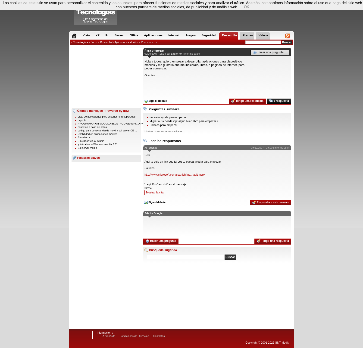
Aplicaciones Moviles (126, 42)
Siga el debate (155, 101)
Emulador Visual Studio (91, 141)
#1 (145, 147)
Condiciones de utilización (134, 336)
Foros (94, 42)
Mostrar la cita (154, 192)
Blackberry (84, 137)
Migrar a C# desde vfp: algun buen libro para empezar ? (184, 121)
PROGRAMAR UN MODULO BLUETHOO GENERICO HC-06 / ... (115, 123)
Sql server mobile (87, 147)
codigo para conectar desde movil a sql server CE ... (107, 130)
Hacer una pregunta (268, 52)
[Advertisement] (106, 77)
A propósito (109, 336)
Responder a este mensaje (270, 202)
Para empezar (149, 42)
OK (246, 7)
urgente (82, 120)
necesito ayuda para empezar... (169, 117)
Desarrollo (106, 42)
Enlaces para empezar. (164, 125)
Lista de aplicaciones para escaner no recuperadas (106, 116)
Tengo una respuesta (247, 101)
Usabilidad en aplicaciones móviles (97, 134)
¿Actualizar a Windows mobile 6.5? (98, 144)
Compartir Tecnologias (96, 13)
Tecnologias (80, 42)
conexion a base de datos (92, 127)
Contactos (159, 336)
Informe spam (192, 53)
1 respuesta (279, 101)
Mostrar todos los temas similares (163, 131)
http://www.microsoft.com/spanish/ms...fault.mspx (174, 174)
